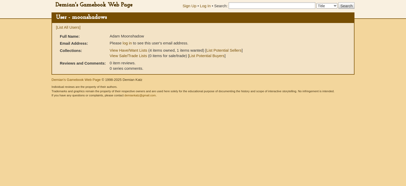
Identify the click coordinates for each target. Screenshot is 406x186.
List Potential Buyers (206, 55)
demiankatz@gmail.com (140, 95)
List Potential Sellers (224, 50)
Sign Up (189, 6)
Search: (221, 6)
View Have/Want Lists (128, 50)
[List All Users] (68, 27)
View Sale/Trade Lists (128, 55)
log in (127, 43)
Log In (205, 6)
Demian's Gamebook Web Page (94, 5)
